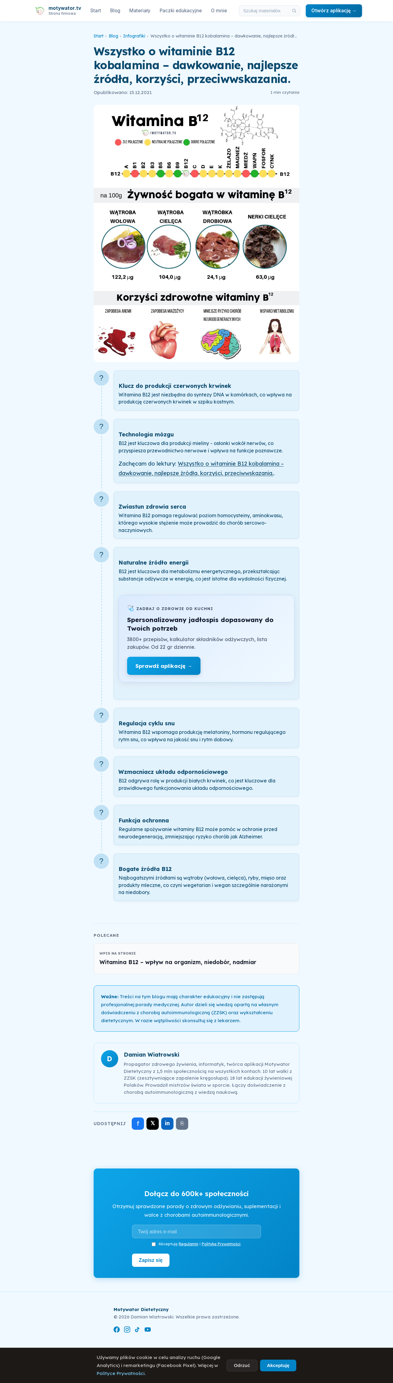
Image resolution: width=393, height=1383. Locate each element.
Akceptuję (278, 1365)
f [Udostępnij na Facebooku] (138, 1123)
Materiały (139, 11)
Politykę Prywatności (221, 1243)
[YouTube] (148, 1330)
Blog (115, 11)
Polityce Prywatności (121, 1373)
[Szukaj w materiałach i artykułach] (263, 11)
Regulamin (188, 1243)
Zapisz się (151, 1260)
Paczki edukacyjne (181, 11)
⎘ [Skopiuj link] (182, 1123)
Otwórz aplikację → (333, 11)
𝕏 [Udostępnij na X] (152, 1123)
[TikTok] (137, 1330)
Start (95, 11)
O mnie (219, 11)
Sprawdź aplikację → (163, 666)
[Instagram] (127, 1330)
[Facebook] (117, 1330)
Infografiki (134, 36)
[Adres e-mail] (196, 1231)
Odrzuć (242, 1365)
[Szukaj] (294, 11)
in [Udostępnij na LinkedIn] (167, 1123)
